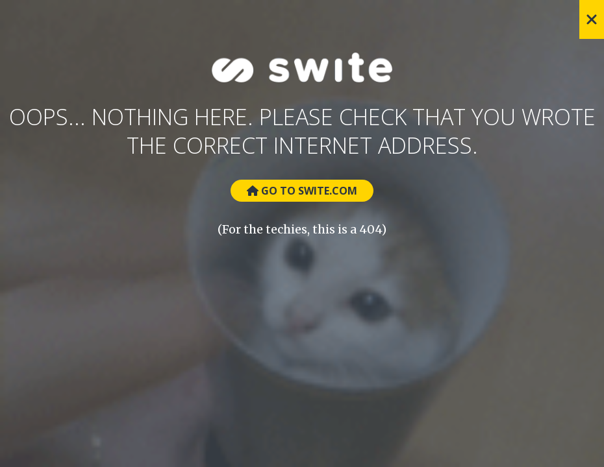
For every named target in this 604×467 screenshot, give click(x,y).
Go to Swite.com (302, 191)
